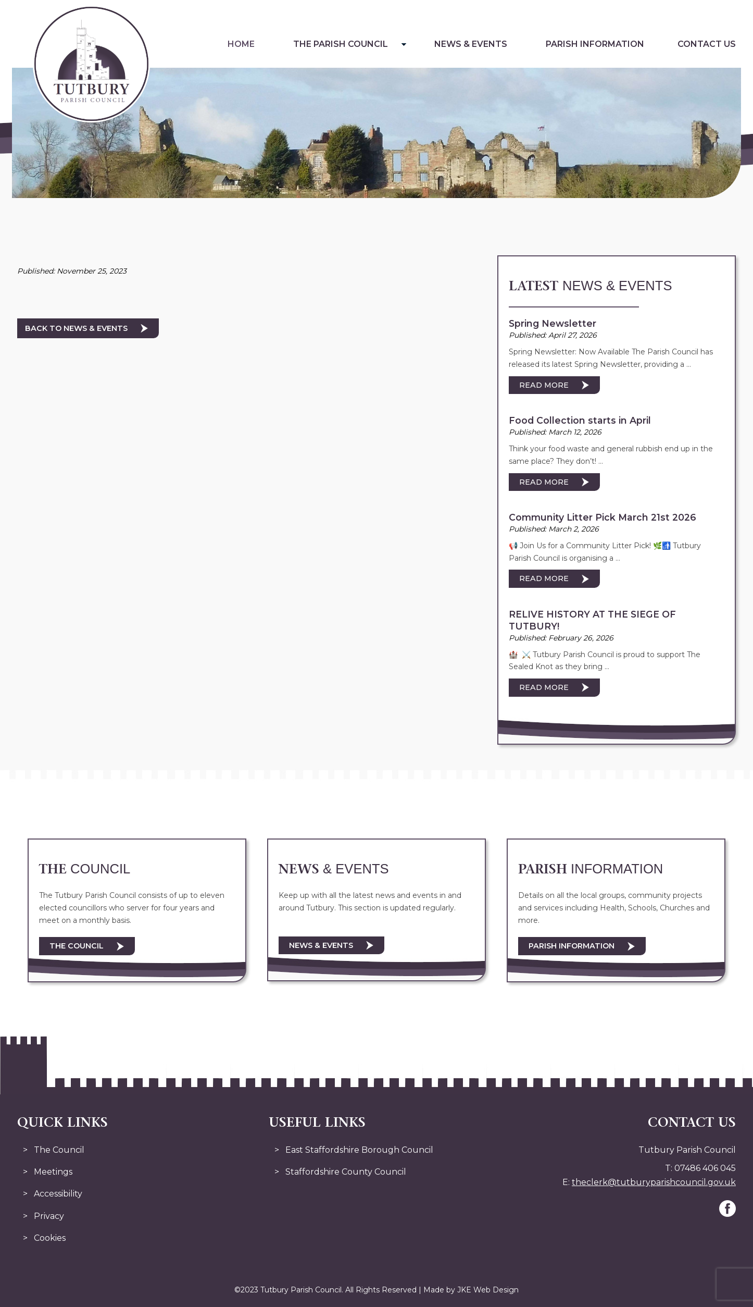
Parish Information (595, 44)
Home (241, 44)
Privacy (49, 1216)
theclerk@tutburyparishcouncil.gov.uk (654, 1182)
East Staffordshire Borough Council (359, 1150)
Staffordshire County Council (345, 1172)
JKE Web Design (488, 1289)
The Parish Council (340, 44)
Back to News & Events (76, 328)
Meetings (53, 1172)
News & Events (470, 44)
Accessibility (58, 1194)
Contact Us (706, 44)
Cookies (50, 1238)
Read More (544, 385)
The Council (76, 946)
